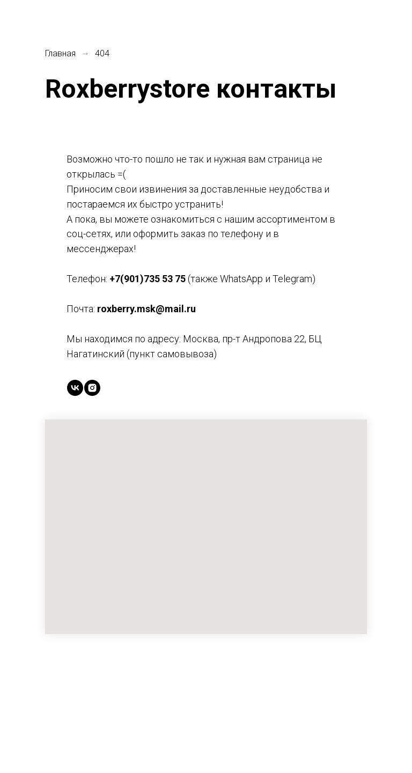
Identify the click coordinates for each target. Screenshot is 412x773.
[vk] (75, 388)
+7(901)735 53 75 (147, 278)
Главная (60, 53)
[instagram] (92, 388)
